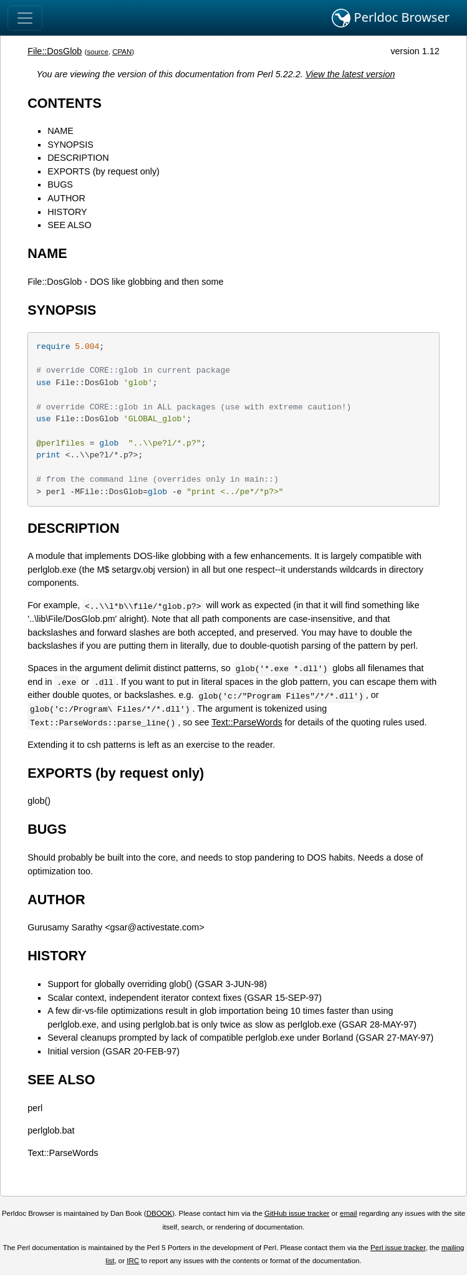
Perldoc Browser (391, 18)
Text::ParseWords (246, 722)
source (97, 51)
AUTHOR (66, 198)
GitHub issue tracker (296, 1213)
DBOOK (160, 1213)
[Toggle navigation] (24, 18)
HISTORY (67, 212)
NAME (60, 131)
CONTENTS (64, 103)
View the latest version (350, 74)
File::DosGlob (54, 51)
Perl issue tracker (397, 1247)
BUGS (60, 184)
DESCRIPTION (77, 158)
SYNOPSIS (70, 145)
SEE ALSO (69, 225)
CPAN (122, 51)
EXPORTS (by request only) (103, 171)
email (348, 1213)
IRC (133, 1260)
